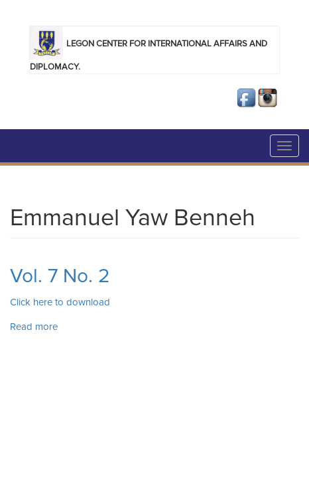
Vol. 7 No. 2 (60, 276)
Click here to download (61, 302)
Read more (34, 327)
